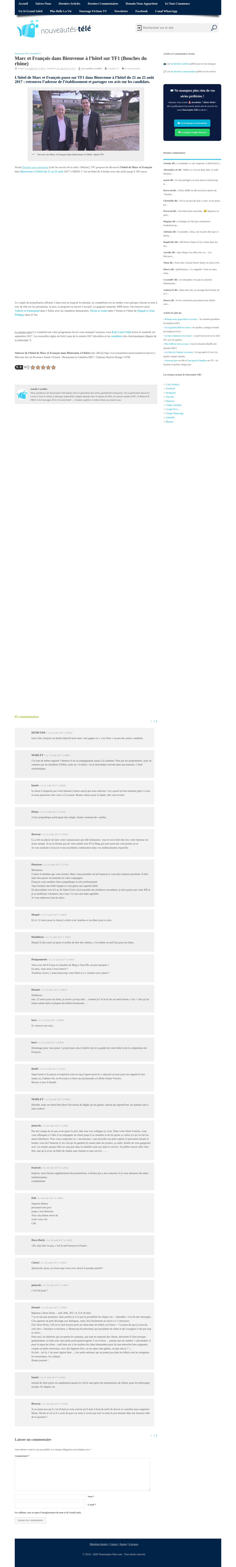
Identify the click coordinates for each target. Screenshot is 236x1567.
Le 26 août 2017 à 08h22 (58, 1099)
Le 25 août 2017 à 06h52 (60, 732)
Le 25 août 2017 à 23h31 (53, 1068)
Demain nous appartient (142, 3)
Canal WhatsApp (166, 11)
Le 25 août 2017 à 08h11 (58, 755)
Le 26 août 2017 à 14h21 (54, 1262)
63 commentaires (132, 68)
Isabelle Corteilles (93, 68)
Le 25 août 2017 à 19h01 (58, 937)
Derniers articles (69, 3)
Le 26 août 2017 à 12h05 (55, 1125)
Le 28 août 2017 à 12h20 (55, 1403)
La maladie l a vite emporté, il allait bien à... (199, 163)
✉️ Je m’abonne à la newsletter (192, 123)
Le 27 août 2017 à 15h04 (53, 1377)
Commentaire (22, 1456)
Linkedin (170, 417)
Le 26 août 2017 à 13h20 (59, 1240)
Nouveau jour (171, 360)
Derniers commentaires (103, 3)
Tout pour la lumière (197, 360)
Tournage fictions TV (93, 11)
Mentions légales (99, 1544)
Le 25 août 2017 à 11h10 (53, 811)
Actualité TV (35, 54)
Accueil (23, 3)
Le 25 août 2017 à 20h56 (51, 1042)
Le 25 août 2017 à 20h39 (54, 989)
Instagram (171, 392)
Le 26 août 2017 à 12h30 (55, 1167)
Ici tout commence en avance (178, 335)
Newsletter (121, 11)
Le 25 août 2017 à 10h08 (53, 785)
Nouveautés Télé (21, 54)
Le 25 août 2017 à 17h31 (56, 864)
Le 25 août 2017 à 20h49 (51, 1020)
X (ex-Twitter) (172, 384)
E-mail (92, 1504)
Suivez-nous (43, 3)
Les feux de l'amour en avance (179, 352)
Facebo (169, 388)
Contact (114, 1544)
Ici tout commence (177, 3)
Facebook (141, 11)
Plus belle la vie (61, 11)
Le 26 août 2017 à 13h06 (50, 1198)
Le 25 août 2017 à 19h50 (61, 959)
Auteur (123, 1544)
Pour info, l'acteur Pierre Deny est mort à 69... (198, 262)
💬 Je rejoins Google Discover (192, 132)
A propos (133, 1544)
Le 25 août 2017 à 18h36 (54, 914)
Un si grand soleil (30, 11)
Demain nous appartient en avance (181, 319)
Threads (170, 397)
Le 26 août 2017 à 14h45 (55, 1285)
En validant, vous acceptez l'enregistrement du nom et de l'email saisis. (48, 1512)
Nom (91, 1496)
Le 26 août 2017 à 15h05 (54, 1307)
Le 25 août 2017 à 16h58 (55, 834)
